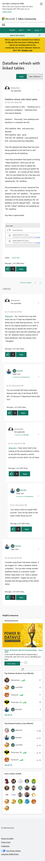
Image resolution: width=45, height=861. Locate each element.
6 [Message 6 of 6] (17, 523)
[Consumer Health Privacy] (22, 854)
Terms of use (5, 842)
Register (12, 30)
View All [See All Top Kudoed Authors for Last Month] (8, 764)
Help (29, 30)
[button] (21, 76)
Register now (27, 50)
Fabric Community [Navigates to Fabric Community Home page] (27, 18)
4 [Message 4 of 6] (13, 407)
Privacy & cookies (7, 838)
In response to (21, 377)
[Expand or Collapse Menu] (3, 24)
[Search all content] (25, 35)
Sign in (21, 30)
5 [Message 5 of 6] (15, 468)
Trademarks (5, 846)
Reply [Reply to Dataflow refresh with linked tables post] (21, 269)
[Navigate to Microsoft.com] (8, 18)
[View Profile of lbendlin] (20, 370)
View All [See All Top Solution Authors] (8, 714)
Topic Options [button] (34, 76)
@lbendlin (9, 316)
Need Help (16, 257)
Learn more (6, 11)
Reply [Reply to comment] (21, 354)
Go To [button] (37, 30)
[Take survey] (12, 662)
